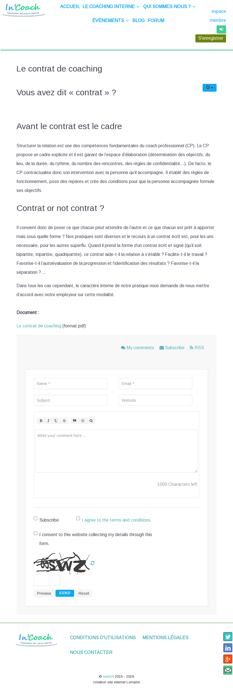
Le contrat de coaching (38, 326)
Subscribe (172, 347)
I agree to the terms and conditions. (117, 520)
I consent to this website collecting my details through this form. (93, 538)
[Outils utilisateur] (210, 88)
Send (65, 593)
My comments (138, 347)
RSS (197, 347)
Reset (84, 593)
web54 (109, 676)
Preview (44, 593)
